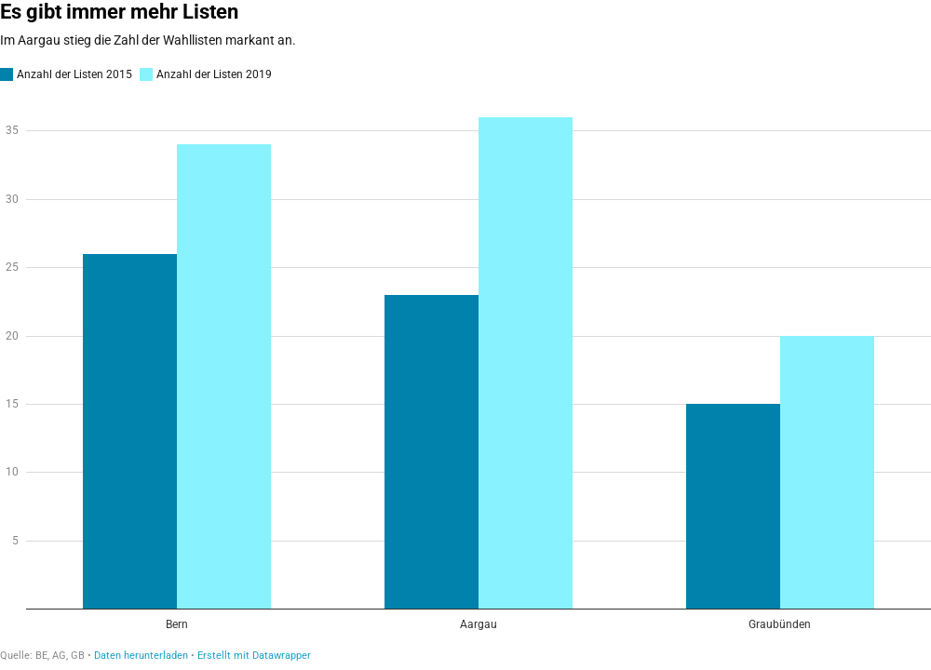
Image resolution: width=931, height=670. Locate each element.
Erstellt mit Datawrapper (254, 656)
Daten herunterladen (141, 656)
